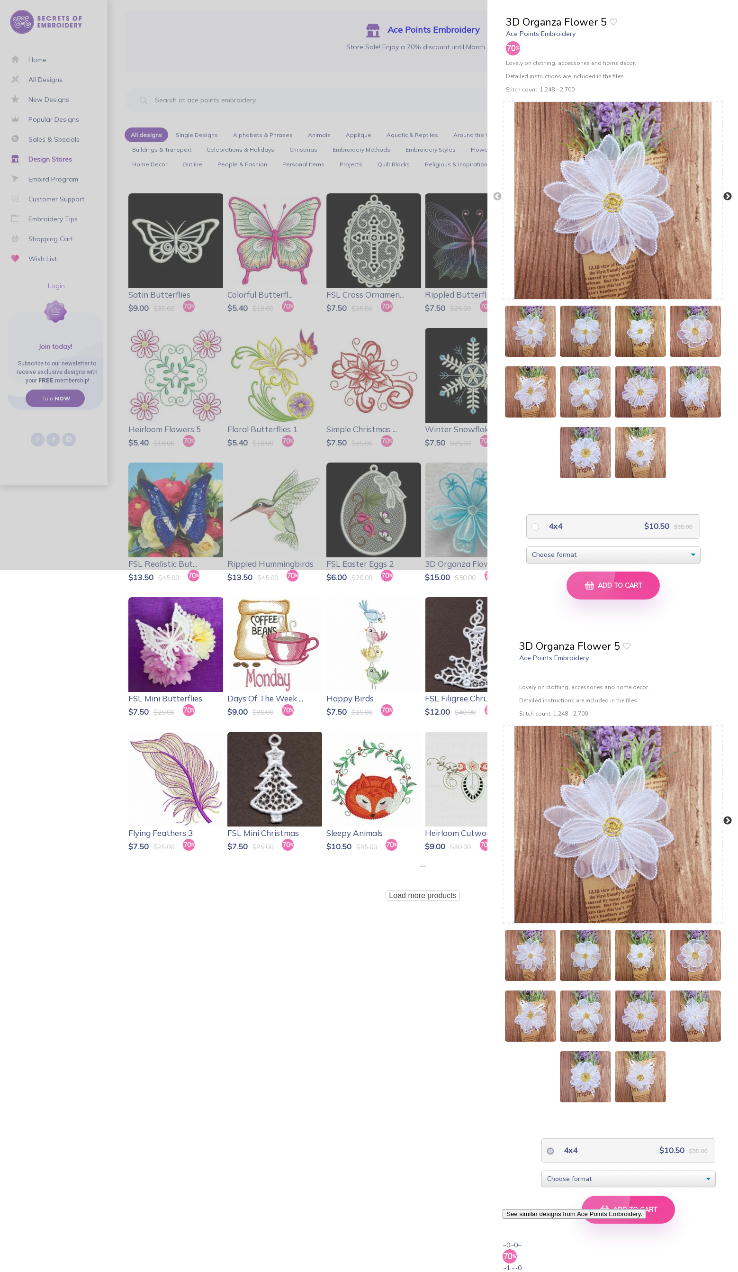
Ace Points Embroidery (541, 33)
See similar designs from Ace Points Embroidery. (574, 1213)
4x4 (554, 526)
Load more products (422, 895)
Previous (497, 196)
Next (727, 196)
